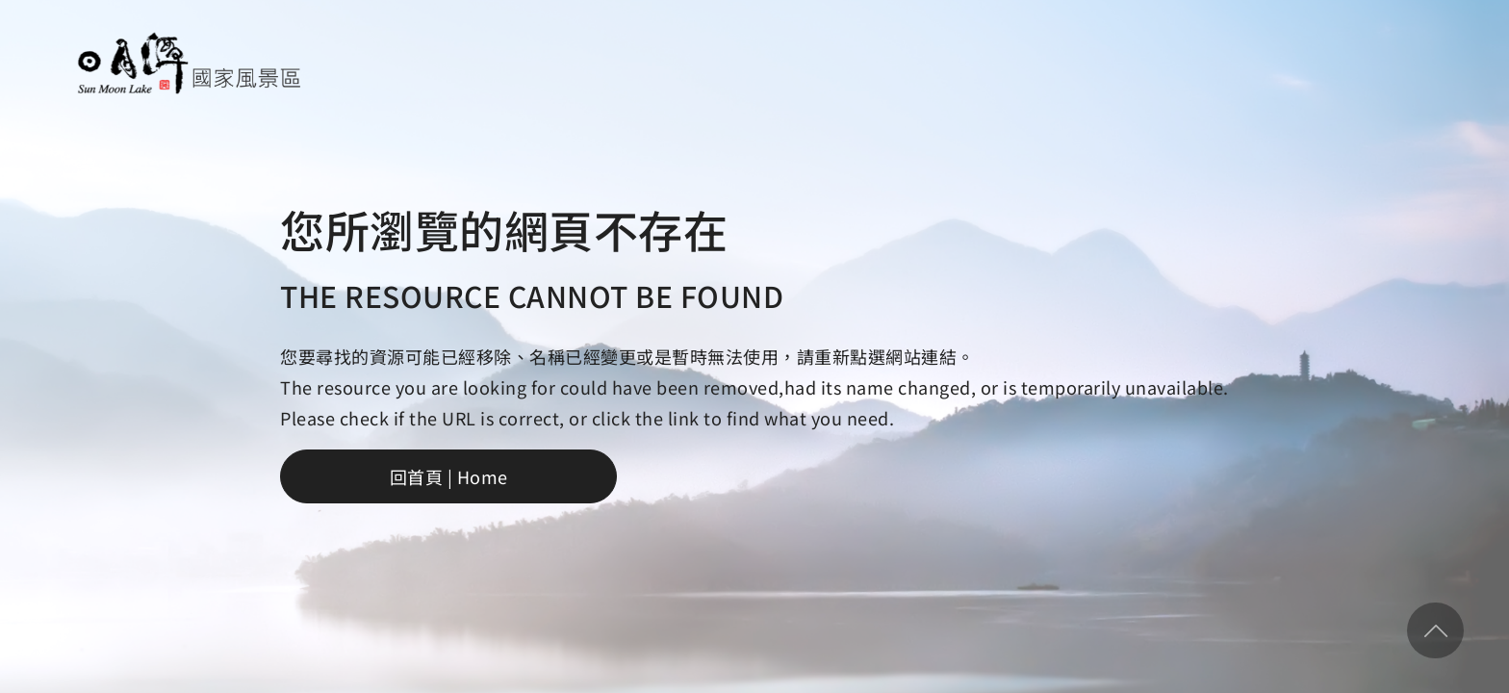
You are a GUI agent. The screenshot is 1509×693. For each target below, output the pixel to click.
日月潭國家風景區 (188, 63)
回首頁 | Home (449, 476)
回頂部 (1435, 630)
